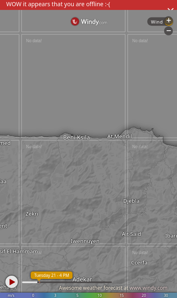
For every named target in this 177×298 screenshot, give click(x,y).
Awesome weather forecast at (113, 287)
